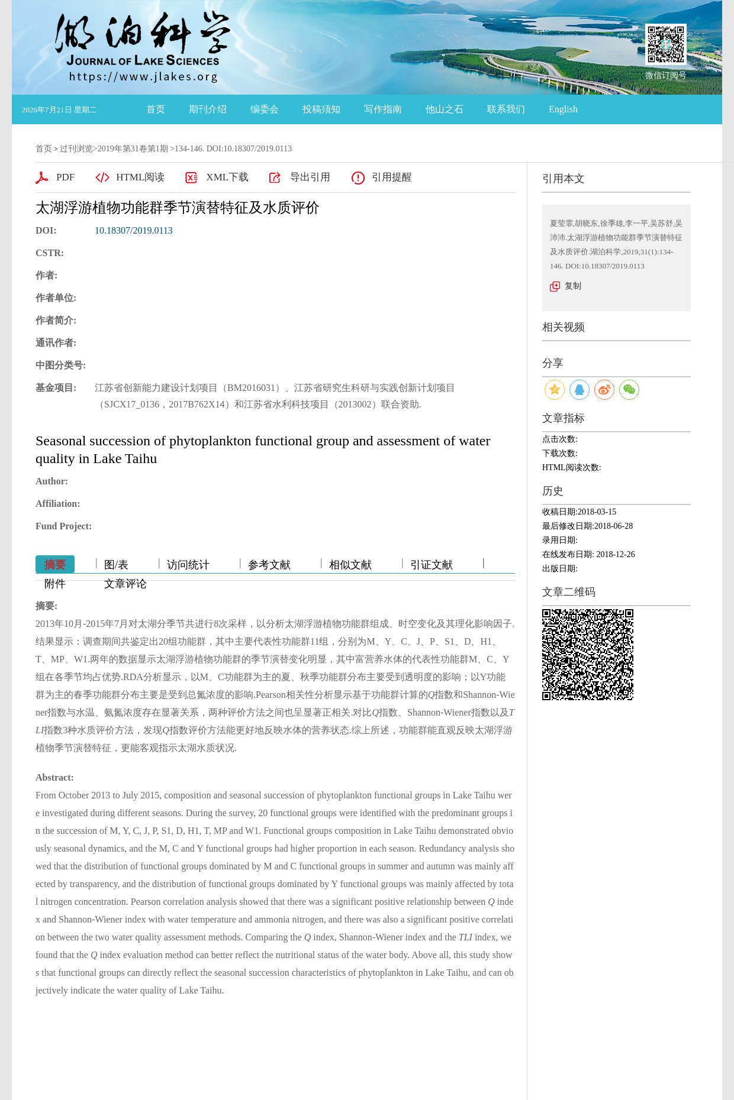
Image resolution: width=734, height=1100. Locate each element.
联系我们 (506, 109)
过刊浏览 (76, 148)
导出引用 (310, 177)
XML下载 (227, 177)
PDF (65, 177)
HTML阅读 (140, 177)
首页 (155, 109)
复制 (573, 286)
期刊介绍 (208, 109)
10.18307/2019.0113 (134, 230)
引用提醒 (392, 177)
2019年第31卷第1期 (133, 148)
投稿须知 (321, 109)
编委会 (264, 109)
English (563, 109)
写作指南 (383, 109)
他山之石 (444, 109)
